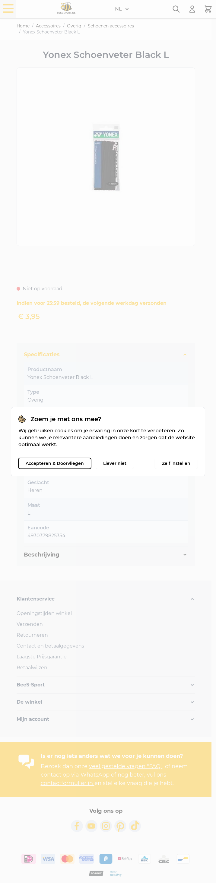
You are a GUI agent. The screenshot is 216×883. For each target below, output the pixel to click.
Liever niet (114, 463)
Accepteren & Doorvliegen (55, 463)
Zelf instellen (176, 463)
